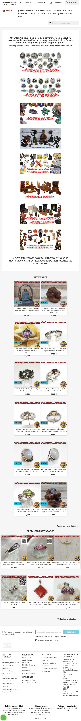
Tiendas (5, 686)
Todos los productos (68, 619)
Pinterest (9, 645)
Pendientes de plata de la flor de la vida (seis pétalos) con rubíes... (67, 603)
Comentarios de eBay (29, 683)
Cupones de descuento (50, 669)
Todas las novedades (68, 526)
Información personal (49, 658)
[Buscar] (63, 23)
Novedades (26, 670)
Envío (4, 660)
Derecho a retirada (9, 676)
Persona (52, 13)
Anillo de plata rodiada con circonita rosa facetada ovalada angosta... (40, 563)
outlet (21, 17)
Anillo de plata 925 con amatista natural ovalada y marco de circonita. (27, 351)
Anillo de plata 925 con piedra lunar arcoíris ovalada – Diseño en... (54, 470)
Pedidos (45, 660)
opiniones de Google (29, 680)
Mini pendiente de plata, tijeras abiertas (14, 603)
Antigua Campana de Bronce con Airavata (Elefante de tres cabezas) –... (27, 310)
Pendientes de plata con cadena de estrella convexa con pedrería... (67, 563)
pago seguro (6, 668)
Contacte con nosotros (10, 689)
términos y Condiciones (10, 663)
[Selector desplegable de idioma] (41, 3)
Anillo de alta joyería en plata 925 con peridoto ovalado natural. (27, 511)
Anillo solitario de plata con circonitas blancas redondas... (14, 563)
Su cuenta (46, 654)
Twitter (5, 645)
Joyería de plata (25, 10)
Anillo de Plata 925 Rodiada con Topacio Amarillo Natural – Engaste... (54, 430)
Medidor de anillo (28, 665)
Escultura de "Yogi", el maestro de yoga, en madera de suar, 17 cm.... (53, 511)
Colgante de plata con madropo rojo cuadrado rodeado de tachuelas (41, 603)
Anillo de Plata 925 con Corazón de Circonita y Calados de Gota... (27, 430)
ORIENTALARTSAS (40, 718)
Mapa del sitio (7, 684)
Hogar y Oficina (37, 13)
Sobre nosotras (7, 665)
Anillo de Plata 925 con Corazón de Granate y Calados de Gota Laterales (54, 390)
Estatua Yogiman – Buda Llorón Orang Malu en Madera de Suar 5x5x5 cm (53, 310)
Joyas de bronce (65, 13)
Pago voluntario (8, 692)
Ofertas (25, 668)
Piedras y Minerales (63, 10)
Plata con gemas (43, 10)
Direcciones (46, 666)
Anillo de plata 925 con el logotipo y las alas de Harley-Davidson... (27, 390)
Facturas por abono (49, 663)
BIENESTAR (22, 13)
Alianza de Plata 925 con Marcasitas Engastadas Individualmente (54, 350)
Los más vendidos (28, 673)
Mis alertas (46, 671)
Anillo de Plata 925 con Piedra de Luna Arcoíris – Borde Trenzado (27, 470)
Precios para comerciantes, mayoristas (27, 660)
